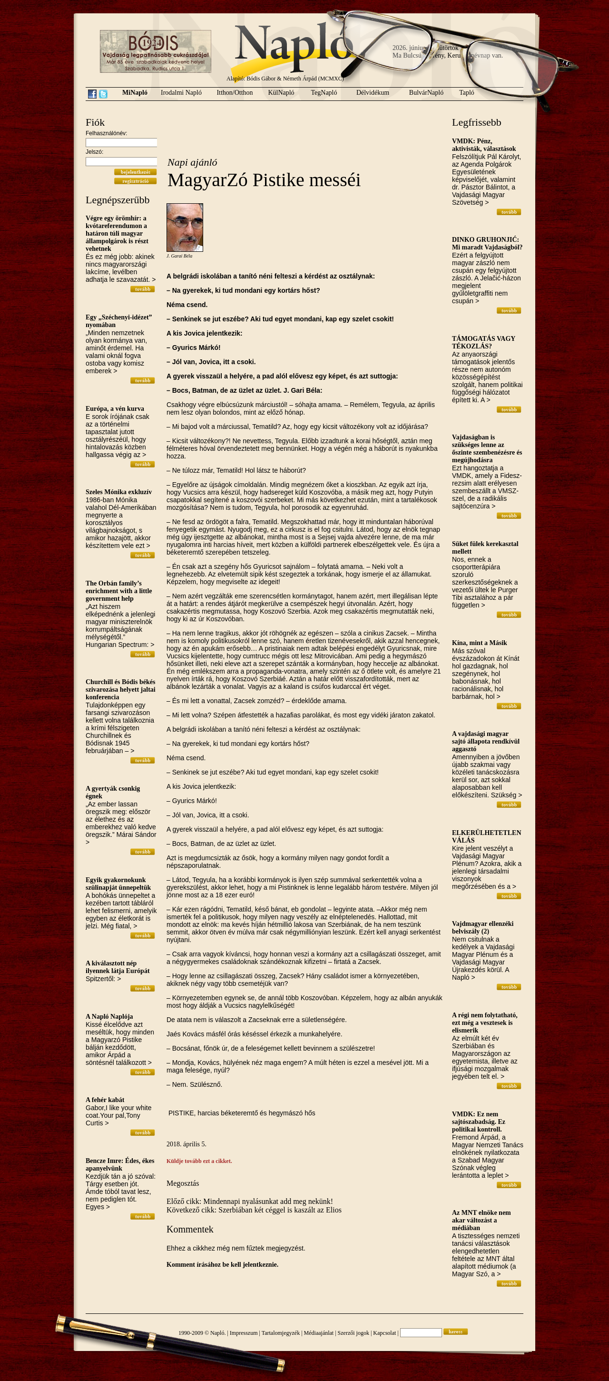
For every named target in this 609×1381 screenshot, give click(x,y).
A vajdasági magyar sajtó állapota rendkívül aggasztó (486, 741)
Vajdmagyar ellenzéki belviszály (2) (483, 927)
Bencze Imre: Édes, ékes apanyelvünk (120, 1164)
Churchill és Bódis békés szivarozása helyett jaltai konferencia (121, 689)
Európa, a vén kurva (115, 408)
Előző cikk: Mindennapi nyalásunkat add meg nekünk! (250, 1201)
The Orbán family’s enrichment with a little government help (119, 591)
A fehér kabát (105, 1099)
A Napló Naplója (109, 1016)
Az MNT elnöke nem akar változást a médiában (481, 1220)
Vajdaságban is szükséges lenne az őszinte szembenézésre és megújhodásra (487, 449)
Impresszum (244, 1333)
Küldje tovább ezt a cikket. (199, 1161)
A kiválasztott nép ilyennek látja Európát (118, 967)
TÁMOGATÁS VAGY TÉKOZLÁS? (483, 342)
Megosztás (183, 1183)
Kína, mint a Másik (479, 642)
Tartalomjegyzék (281, 1333)
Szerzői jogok (353, 1333)
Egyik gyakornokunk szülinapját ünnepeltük (118, 883)
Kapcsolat (384, 1333)
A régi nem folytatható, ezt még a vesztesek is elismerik (485, 1023)
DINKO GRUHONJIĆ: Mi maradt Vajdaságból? (487, 243)
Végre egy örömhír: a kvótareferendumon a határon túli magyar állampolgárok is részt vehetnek (117, 233)
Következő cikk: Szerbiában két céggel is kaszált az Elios (254, 1210)
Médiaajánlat (319, 1333)
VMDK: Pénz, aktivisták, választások (484, 145)
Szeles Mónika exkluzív (119, 492)
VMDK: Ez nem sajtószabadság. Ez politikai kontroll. (478, 1122)
